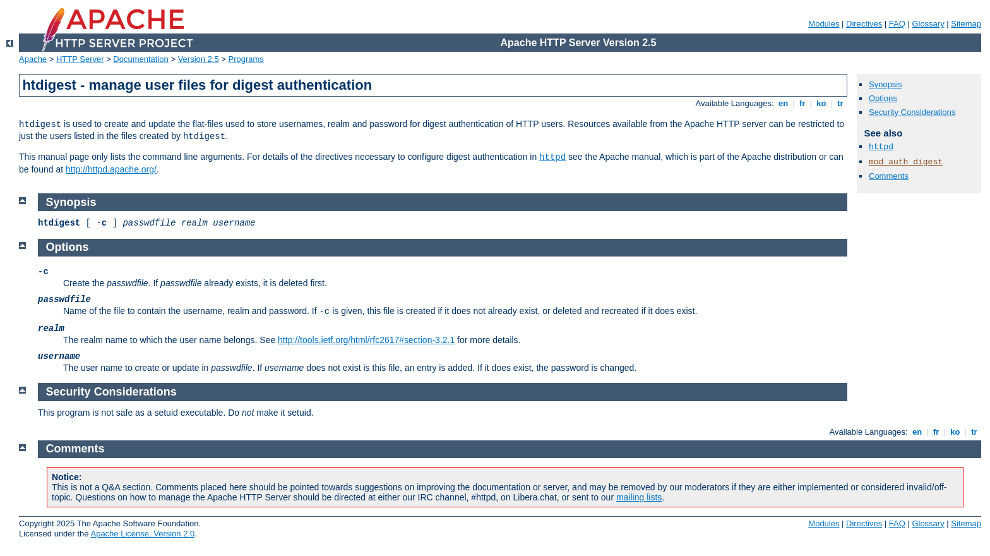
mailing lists (639, 497)
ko (821, 103)
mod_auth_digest (906, 162)
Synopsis (885, 84)
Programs (246, 59)
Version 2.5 (198, 59)
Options (883, 98)
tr (840, 103)
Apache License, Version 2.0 (142, 533)
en (783, 103)
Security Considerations (912, 112)
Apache (33, 59)
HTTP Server (80, 59)
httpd (552, 157)
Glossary (928, 23)
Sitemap (966, 23)
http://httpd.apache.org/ (111, 169)
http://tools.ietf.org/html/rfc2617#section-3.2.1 (366, 340)
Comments (889, 176)
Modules (823, 23)
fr (802, 103)
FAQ (897, 23)
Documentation (140, 59)
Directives (864, 23)
